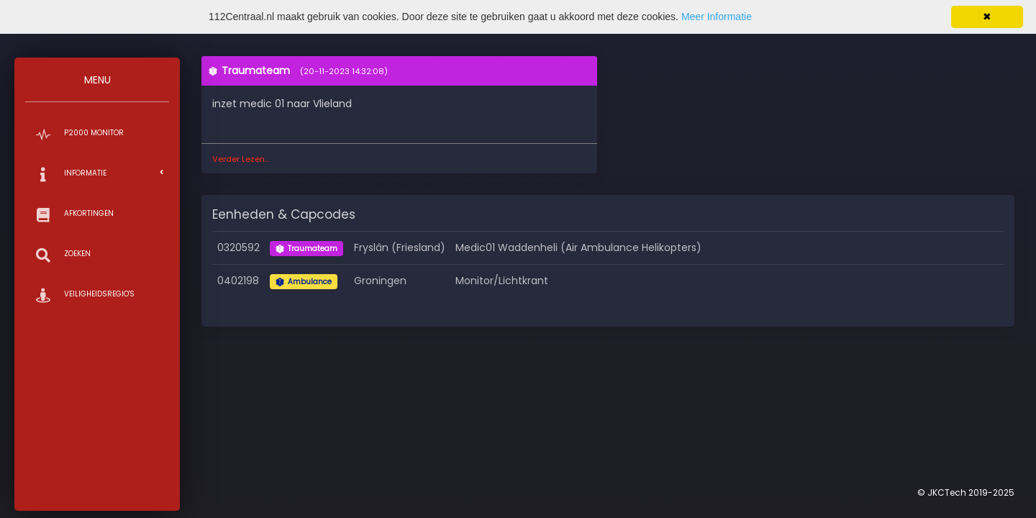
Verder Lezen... (240, 159)
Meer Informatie (716, 16)
